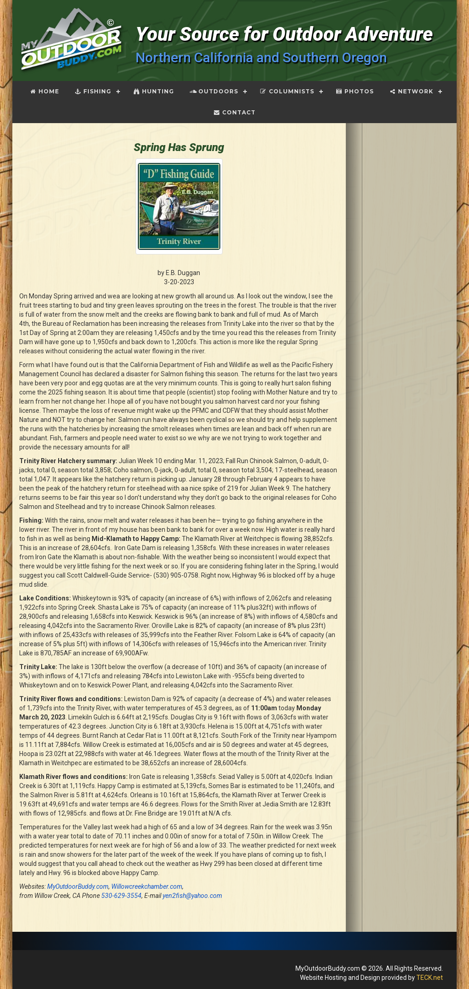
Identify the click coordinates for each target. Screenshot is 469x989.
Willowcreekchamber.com (146, 886)
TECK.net (429, 977)
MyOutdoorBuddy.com (78, 886)
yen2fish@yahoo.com (192, 895)
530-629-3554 (121, 895)
